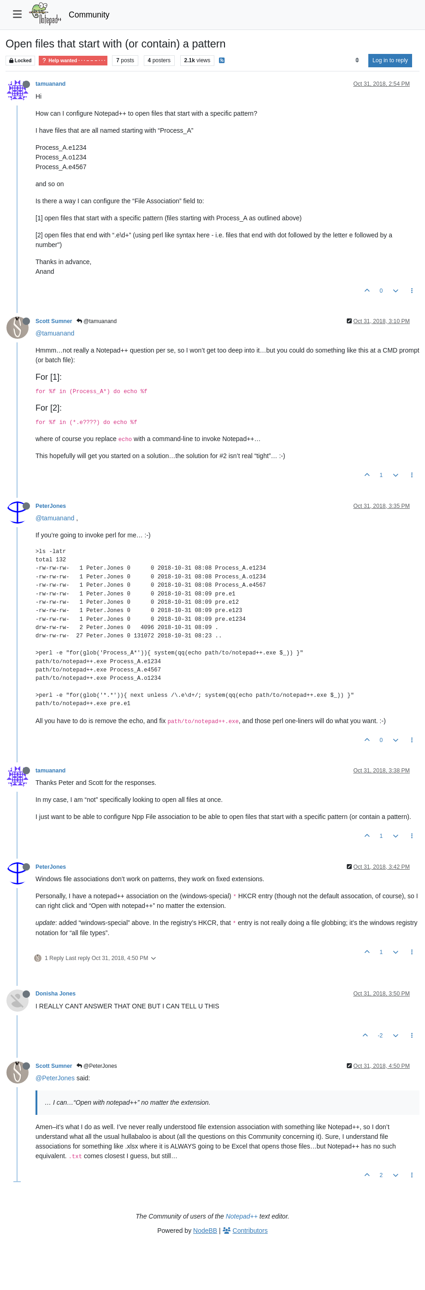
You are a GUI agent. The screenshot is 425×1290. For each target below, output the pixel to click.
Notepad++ (242, 1216)
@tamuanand (97, 321)
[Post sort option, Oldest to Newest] (357, 60)
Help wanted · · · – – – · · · (73, 61)
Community (89, 14)
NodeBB (205, 1230)
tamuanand (50, 84)
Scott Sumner (53, 321)
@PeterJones (97, 1066)
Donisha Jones (55, 993)
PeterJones (50, 506)
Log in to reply (390, 60)
